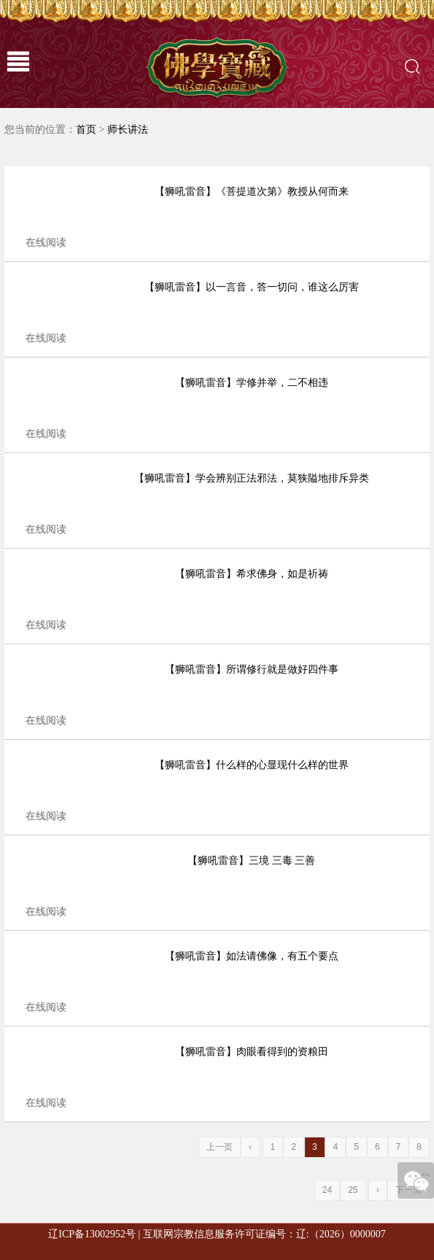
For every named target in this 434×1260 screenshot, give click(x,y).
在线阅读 (46, 242)
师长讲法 (127, 129)
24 (327, 1190)
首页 (86, 129)
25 (352, 1190)
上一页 (219, 1147)
